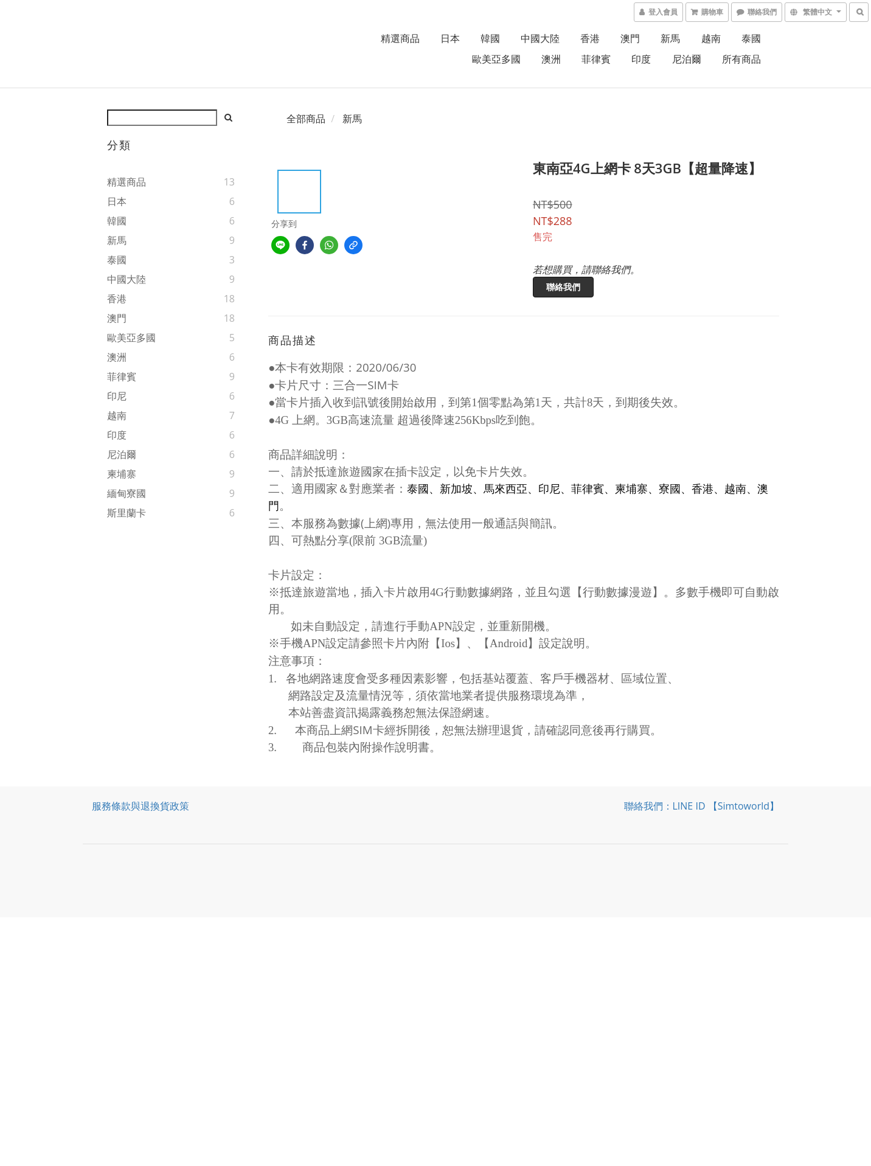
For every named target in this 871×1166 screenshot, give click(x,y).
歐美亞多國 (496, 59)
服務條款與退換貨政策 (140, 806)
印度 (641, 59)
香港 (590, 38)
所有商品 (741, 59)
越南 (711, 38)
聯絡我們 (563, 287)
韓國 (490, 38)
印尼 (117, 396)
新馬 (670, 38)
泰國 (751, 38)
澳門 (630, 38)
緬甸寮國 (126, 493)
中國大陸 (540, 38)
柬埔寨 (121, 474)
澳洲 (551, 59)
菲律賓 (596, 59)
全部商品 (305, 118)
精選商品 (400, 38)
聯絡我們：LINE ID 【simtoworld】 (702, 806)
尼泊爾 (686, 59)
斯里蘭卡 (126, 512)
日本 (450, 38)
